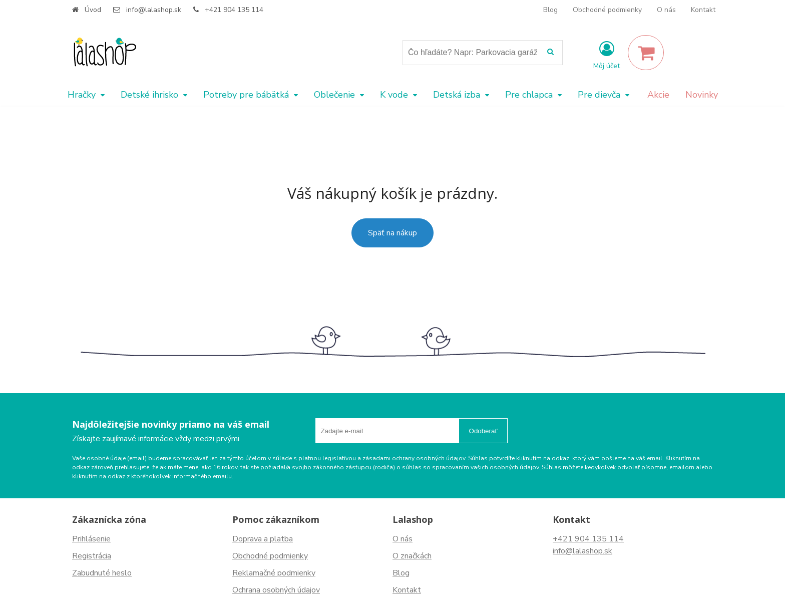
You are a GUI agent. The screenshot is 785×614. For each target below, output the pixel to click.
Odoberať (483, 431)
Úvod (93, 10)
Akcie (658, 95)
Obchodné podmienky (607, 10)
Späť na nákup (392, 232)
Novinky (701, 95)
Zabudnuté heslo (102, 572)
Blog (550, 10)
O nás (666, 10)
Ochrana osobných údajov (276, 589)
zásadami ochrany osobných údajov (413, 458)
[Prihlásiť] (606, 54)
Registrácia (91, 555)
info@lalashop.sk (153, 10)
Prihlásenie (91, 538)
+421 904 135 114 (234, 10)
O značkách (412, 555)
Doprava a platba (262, 538)
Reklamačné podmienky (273, 572)
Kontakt (703, 10)
